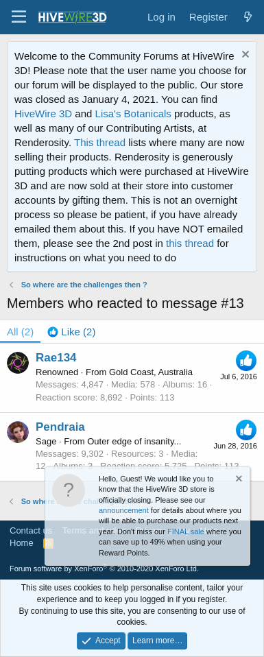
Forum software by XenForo (104, 568)
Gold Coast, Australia (151, 372)
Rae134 (56, 357)
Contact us (31, 530)
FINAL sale (185, 531)
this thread (190, 243)
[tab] (71, 331)
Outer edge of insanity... (134, 441)
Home (22, 543)
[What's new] (248, 16)
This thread (99, 142)
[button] (19, 17)
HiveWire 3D (43, 113)
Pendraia (60, 426)
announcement (124, 510)
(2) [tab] (20, 331)
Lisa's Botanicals (133, 113)
